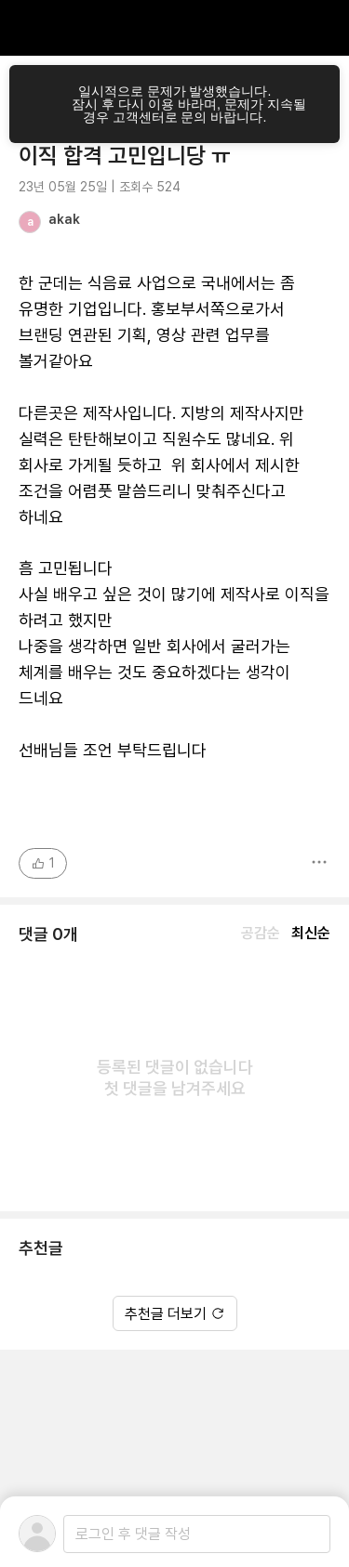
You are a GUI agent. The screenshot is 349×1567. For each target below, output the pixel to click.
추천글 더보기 (175, 1314)
